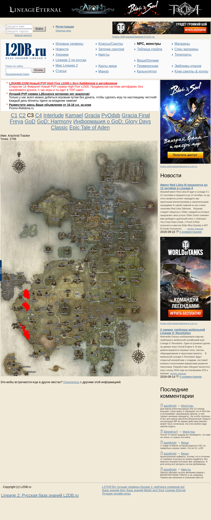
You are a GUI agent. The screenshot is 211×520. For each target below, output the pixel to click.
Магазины (182, 43)
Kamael (74, 115)
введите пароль (18, 31)
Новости (62, 49)
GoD (30, 121)
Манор (103, 71)
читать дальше (195, 228)
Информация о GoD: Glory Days (112, 121)
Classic (59, 127)
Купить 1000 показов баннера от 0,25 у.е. (178, 166)
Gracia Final (136, 115)
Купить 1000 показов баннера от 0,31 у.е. (178, 323)
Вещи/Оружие (148, 60)
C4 (38, 115)
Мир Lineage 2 (67, 65)
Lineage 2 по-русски (71, 60)
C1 (14, 115)
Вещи (185, 442)
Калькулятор (147, 71)
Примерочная (147, 66)
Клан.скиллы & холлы (191, 71)
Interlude (53, 115)
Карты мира (107, 66)
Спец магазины (186, 49)
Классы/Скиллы (110, 43)
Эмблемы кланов (188, 66)
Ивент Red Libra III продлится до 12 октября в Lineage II (183, 186)
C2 (22, 115)
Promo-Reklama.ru (21, 108)
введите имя (15, 26)
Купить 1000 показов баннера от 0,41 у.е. (133, 36)
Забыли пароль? (23, 35)
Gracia (92, 115)
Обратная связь (63, 31)
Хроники (62, 54)
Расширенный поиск (17, 74)
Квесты (103, 54)
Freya (16, 121)
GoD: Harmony (54, 121)
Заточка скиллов (111, 49)
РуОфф (110, 115)
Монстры (187, 405)
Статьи (61, 71)
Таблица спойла (149, 49)
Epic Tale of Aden (89, 127)
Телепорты (183, 54)
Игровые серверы (69, 43)
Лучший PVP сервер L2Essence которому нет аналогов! (49, 94)
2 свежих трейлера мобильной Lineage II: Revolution (182, 331)
